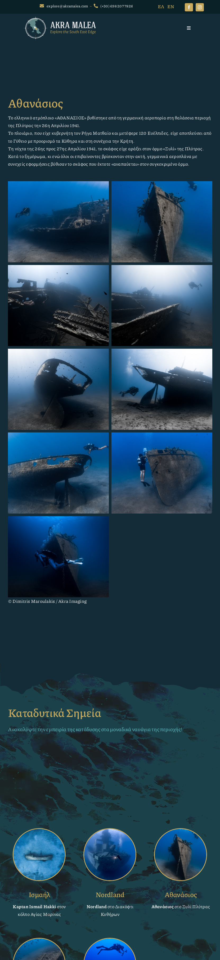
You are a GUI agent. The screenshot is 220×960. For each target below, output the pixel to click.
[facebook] (189, 7)
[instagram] (200, 7)
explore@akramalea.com (67, 5)
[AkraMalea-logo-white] (60, 18)
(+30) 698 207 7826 (116, 5)
